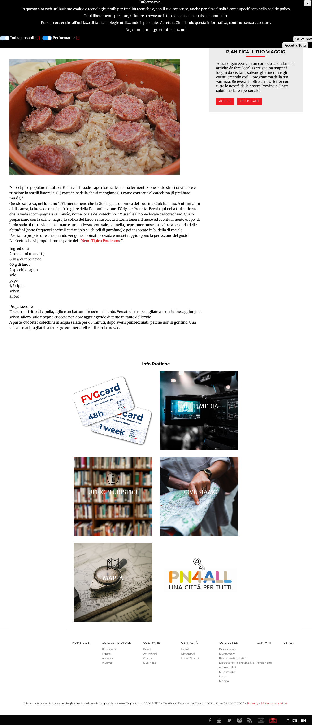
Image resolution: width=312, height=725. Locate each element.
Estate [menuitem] (106, 654)
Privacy (252, 703)
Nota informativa (274, 703)
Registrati (249, 101)
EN (303, 720)
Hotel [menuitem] (185, 649)
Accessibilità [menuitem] (227, 667)
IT (287, 720)
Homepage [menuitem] (81, 643)
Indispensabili (22, 38)
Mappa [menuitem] (224, 681)
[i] (38, 38)
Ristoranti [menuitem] (188, 654)
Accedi (225, 101)
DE (294, 720)
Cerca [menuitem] (288, 643)
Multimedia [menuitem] (227, 672)
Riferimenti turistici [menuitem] (232, 658)
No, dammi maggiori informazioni (156, 29)
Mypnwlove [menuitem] (227, 654)
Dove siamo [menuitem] (227, 649)
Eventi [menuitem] (147, 649)
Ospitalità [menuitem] (189, 643)
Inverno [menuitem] (107, 663)
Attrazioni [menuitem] (150, 654)
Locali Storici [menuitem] (190, 658)
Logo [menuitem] (222, 676)
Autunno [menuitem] (108, 658)
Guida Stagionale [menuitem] (116, 643)
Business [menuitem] (149, 663)
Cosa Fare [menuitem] (151, 643)
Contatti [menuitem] (264, 643)
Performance (64, 38)
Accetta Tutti (295, 45)
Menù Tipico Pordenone (101, 241)
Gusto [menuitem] (147, 658)
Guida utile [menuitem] (228, 643)
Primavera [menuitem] (109, 649)
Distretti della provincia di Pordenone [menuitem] (245, 663)
